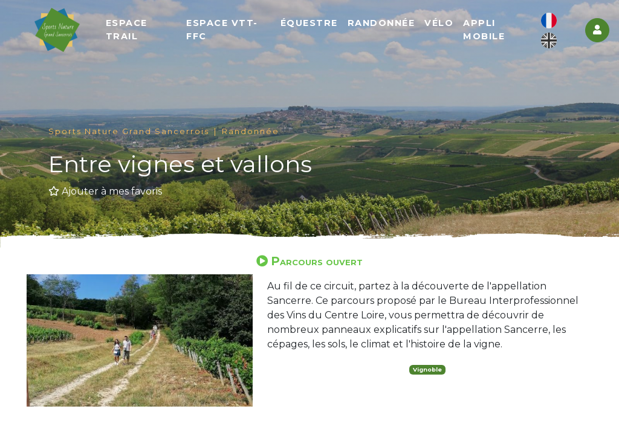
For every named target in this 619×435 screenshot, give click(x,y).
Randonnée (382, 23)
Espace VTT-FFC (225, 30)
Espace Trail (130, 30)
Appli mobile (485, 30)
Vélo (440, 23)
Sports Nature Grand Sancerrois (128, 131)
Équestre (310, 23)
